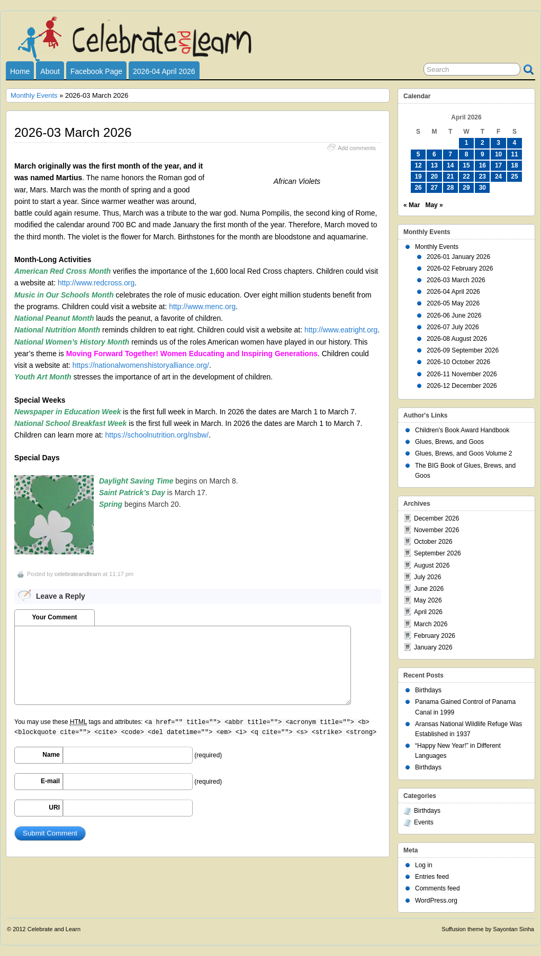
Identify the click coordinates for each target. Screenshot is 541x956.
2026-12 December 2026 (462, 385)
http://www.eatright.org (340, 330)
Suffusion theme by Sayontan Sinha (487, 929)
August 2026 (431, 565)
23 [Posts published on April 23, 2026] (482, 176)
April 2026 (428, 612)
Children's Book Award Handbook (462, 430)
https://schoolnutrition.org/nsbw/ (157, 435)
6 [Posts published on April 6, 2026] (434, 154)
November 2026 (436, 530)
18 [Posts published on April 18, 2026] (514, 165)
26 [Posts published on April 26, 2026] (417, 187)
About (50, 71)
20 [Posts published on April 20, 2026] (434, 176)
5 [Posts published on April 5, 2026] (418, 154)
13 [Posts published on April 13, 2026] (434, 165)
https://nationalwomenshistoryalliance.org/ (141, 365)
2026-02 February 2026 (460, 268)
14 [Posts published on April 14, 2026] (450, 165)
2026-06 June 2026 (454, 315)
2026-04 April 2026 (164, 71)
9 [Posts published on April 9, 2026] (482, 154)
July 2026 (427, 577)
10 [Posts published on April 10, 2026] (498, 154)
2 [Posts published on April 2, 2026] (482, 142)
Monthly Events (34, 95)
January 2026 (433, 647)
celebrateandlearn (78, 574)
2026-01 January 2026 (458, 257)
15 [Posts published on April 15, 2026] (466, 165)
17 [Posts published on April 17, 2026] (498, 165)
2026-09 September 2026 (463, 350)
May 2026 (428, 600)
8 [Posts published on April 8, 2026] (466, 154)
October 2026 (433, 541)
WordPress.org (436, 900)
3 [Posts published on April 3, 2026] (498, 142)
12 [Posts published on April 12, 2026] (417, 165)
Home (20, 71)
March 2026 (430, 624)
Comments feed (437, 888)
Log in (423, 865)
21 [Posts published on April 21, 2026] (450, 176)
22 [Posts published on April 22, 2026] (466, 176)
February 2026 (434, 635)
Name (51, 754)
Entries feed (432, 876)
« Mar (411, 205)
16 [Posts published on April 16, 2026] (482, 165)
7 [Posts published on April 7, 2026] (450, 154)
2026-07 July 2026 (453, 327)
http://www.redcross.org (96, 283)
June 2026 (429, 588)
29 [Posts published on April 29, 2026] (466, 187)
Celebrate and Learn (54, 929)
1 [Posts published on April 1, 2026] (466, 142)
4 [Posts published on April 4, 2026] (515, 142)
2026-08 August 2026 (457, 338)
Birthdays (428, 690)
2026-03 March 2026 (456, 280)
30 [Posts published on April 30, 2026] (482, 187)
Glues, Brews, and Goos (449, 441)
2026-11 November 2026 (462, 374)
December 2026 (436, 518)
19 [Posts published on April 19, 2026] (417, 176)
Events (424, 822)
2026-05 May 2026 (453, 303)
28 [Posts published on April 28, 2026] (450, 187)
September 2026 (437, 553)
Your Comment (54, 617)
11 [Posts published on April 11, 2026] (514, 154)
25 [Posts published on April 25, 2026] (514, 176)
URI (54, 807)
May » (434, 205)
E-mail (50, 781)
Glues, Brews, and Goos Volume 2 (463, 453)
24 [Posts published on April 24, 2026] (498, 176)
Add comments (357, 148)
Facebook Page (96, 71)
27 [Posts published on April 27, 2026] (434, 187)
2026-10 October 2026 (458, 362)
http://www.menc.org (202, 306)
